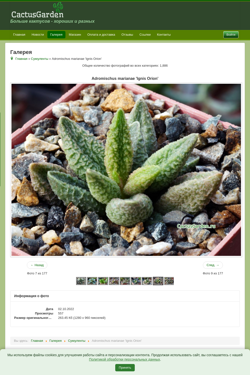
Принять (125, 367)
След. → (213, 265)
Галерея (56, 34)
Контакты (164, 34)
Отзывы (127, 34)
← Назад (37, 265)
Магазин (75, 34)
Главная (19, 34)
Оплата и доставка (101, 34)
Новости (37, 34)
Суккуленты (39, 59)
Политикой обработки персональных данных (124, 359)
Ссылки (145, 34)
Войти (231, 34)
